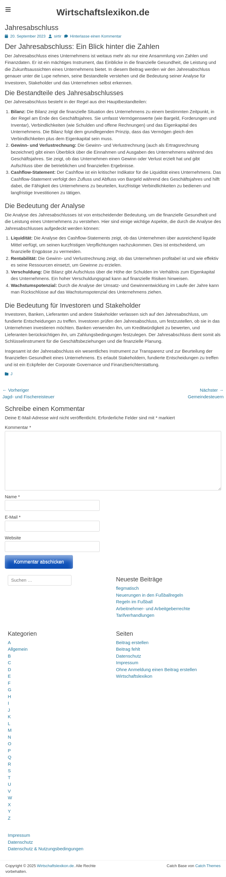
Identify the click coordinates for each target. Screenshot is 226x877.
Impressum (127, 662)
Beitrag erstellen (132, 642)
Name (12, 496)
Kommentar (18, 427)
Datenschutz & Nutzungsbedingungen (45, 848)
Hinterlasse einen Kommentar (95, 36)
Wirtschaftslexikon (134, 676)
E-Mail (13, 517)
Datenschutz (128, 656)
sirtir (58, 36)
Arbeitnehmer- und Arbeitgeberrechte (153, 608)
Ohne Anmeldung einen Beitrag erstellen (156, 669)
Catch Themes (208, 865)
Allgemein (18, 649)
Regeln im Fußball (134, 601)
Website (13, 537)
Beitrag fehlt (128, 649)
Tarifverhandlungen (135, 615)
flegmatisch (127, 588)
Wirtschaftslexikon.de (102, 12)
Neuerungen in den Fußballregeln (149, 595)
